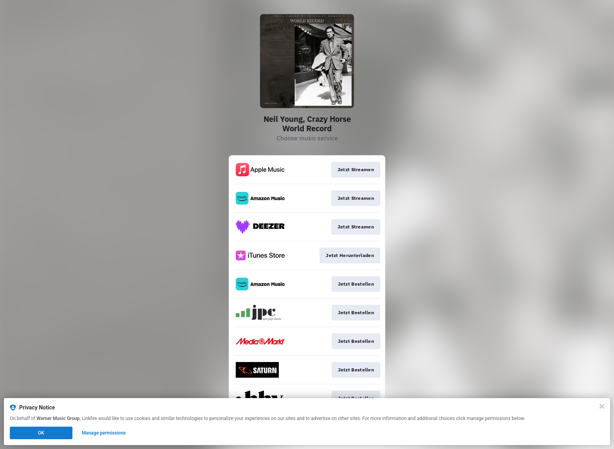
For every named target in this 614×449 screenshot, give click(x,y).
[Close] (602, 406)
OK (41, 433)
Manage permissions (104, 433)
